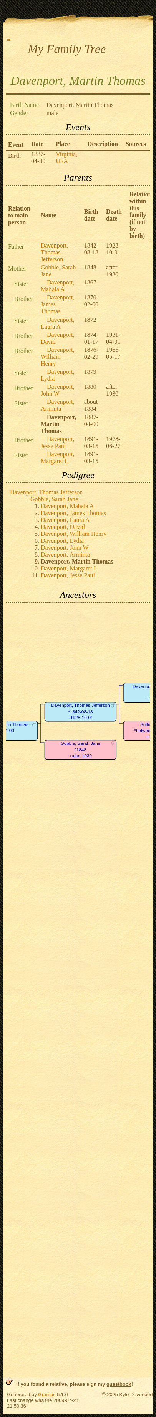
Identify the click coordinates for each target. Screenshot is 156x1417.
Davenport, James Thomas (73, 513)
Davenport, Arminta (58, 405)
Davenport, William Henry (58, 356)
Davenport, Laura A (58, 323)
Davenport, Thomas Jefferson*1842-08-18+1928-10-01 (80, 711)
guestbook (118, 1384)
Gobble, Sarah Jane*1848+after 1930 (80, 749)
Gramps (47, 1394)
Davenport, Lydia (62, 540)
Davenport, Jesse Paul (58, 442)
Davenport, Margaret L (58, 457)
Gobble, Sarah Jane (54, 499)
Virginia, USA (66, 157)
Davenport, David (63, 527)
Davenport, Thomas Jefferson (54, 252)
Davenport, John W (58, 390)
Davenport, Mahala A (58, 286)
